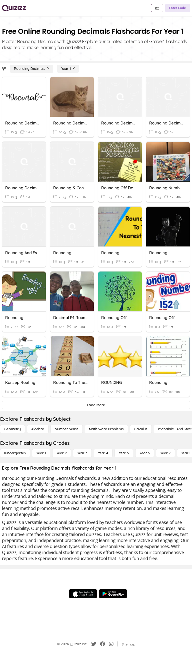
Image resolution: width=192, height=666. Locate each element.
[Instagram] (111, 644)
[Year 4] (103, 453)
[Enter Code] (177, 8)
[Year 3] (82, 453)
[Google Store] (113, 593)
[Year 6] (144, 453)
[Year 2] (61, 453)
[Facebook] (102, 644)
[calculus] (141, 429)
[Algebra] (37, 429)
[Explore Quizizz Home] (14, 8)
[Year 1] (68, 69)
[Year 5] (123, 453)
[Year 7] (165, 453)
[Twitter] (93, 644)
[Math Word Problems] (106, 429)
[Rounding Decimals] (31, 69)
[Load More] (96, 405)
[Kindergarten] (15, 453)
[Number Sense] (66, 429)
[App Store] (83, 593)
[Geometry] (12, 429)
